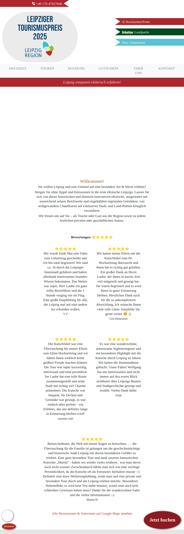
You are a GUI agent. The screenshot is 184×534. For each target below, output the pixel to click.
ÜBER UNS (138, 70)
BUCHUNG (76, 68)
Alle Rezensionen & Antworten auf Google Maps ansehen (92, 513)
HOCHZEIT (17, 68)
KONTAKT (166, 68)
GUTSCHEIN (108, 68)
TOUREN (47, 68)
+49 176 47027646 (47, 4)
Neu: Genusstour (133, 42)
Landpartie (135, 32)
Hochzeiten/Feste (136, 22)
